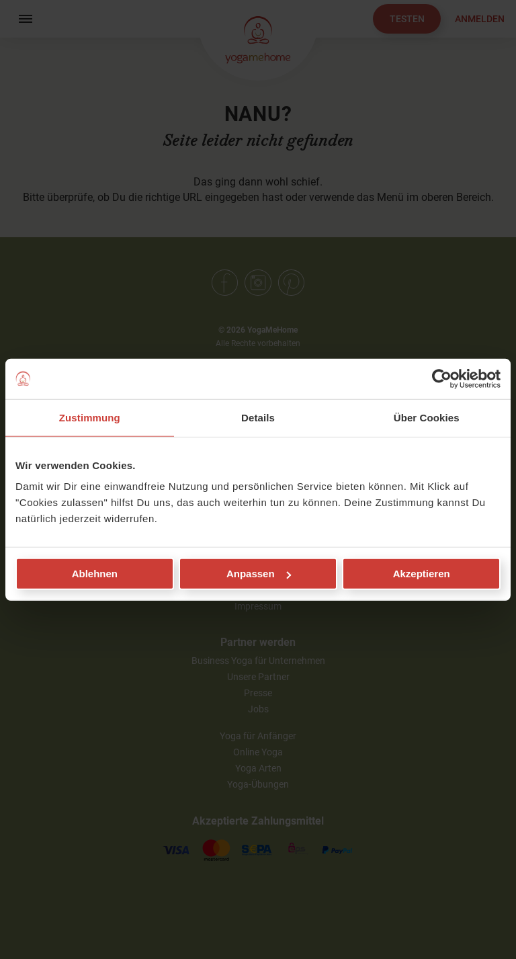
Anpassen (258, 573)
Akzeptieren (421, 573)
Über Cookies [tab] (427, 417)
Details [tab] (258, 417)
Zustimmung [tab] (89, 417)
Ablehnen (95, 573)
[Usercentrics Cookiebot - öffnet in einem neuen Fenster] (442, 378)
